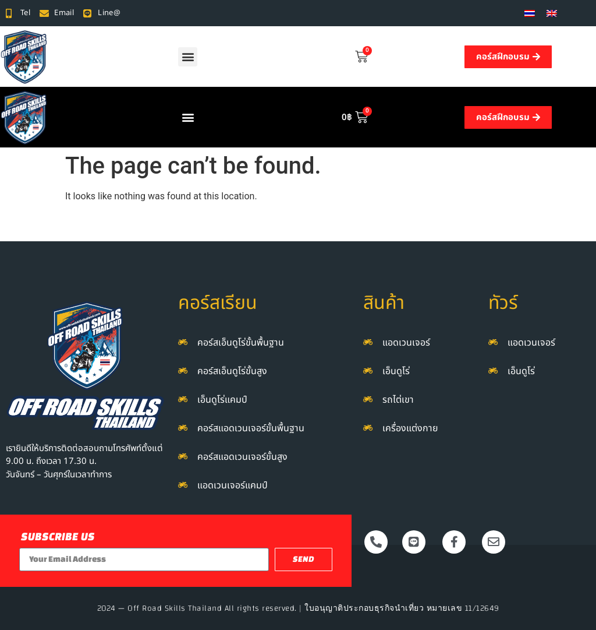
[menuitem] (530, 13)
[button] (187, 56)
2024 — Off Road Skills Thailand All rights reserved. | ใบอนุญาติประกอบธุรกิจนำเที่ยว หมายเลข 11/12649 (298, 608)
